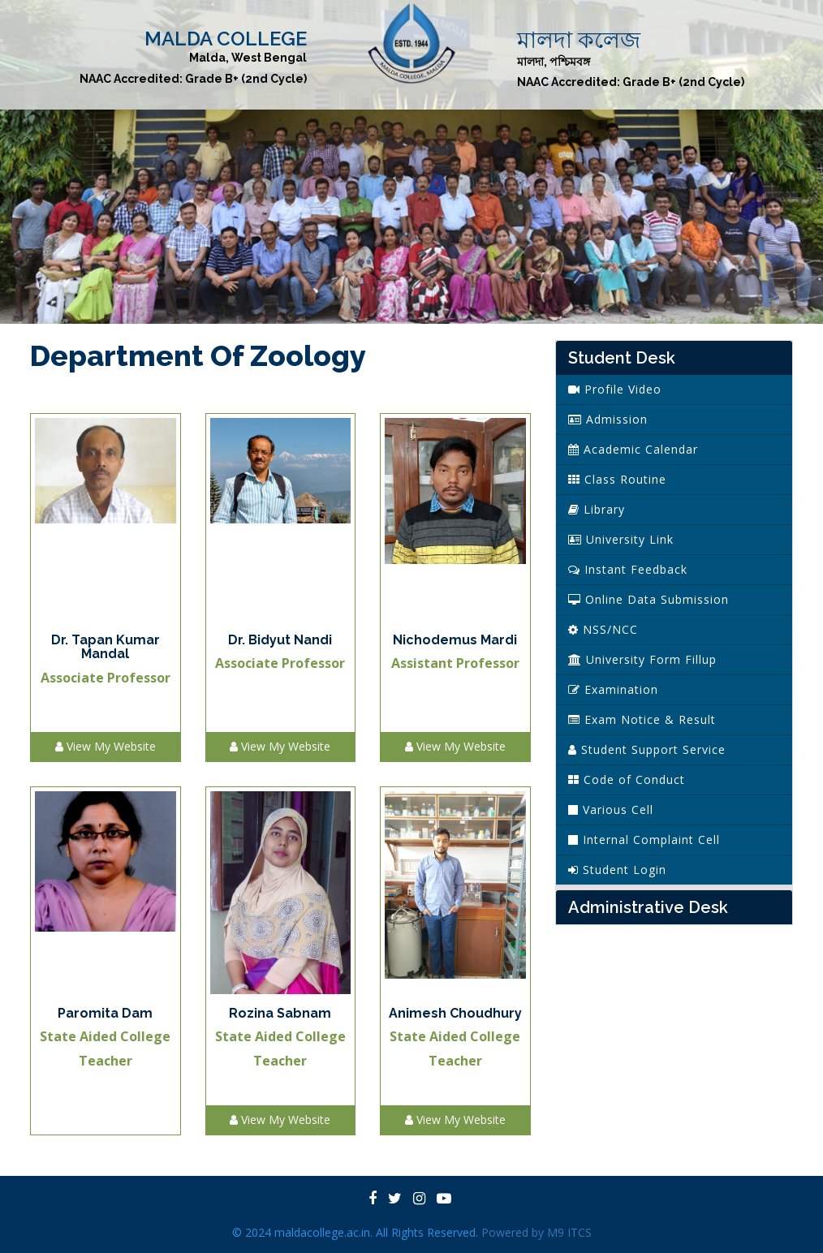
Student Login (617, 869)
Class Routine (617, 479)
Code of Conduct (626, 779)
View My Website (105, 746)
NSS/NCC (603, 629)
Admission (608, 419)
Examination (613, 689)
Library (596, 509)
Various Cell (610, 809)
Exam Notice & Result (642, 719)
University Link (621, 539)
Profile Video (614, 389)
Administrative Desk (648, 907)
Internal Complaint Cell (644, 839)
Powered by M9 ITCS (536, 1232)
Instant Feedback (627, 569)
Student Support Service (647, 749)
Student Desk (621, 358)
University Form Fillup (642, 659)
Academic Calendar (633, 449)
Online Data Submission (648, 599)
